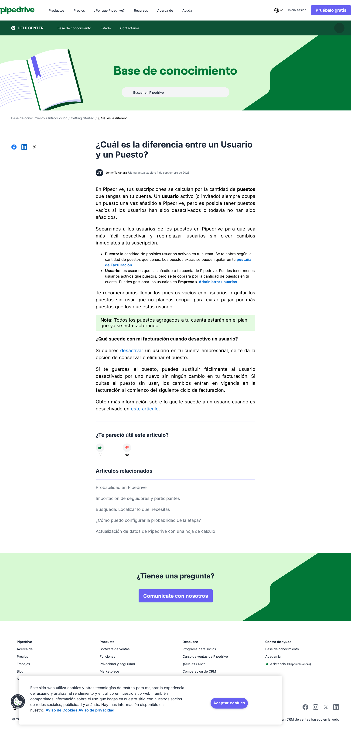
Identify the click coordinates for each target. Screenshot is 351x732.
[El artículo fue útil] (100, 447)
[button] (17, 701)
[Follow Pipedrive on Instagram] (315, 709)
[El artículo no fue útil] (127, 447)
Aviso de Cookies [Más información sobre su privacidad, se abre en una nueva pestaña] (61, 710)
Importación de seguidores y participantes (138, 498)
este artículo (145, 409)
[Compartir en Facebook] (14, 147)
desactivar (131, 350)
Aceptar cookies (229, 703)
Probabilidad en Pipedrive (121, 487)
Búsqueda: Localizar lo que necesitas (133, 509)
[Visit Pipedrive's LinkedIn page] (336, 707)
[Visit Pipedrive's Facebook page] (305, 709)
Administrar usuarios (218, 281)
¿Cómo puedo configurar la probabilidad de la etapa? (148, 520)
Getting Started (82, 118)
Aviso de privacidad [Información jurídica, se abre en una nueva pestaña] (96, 710)
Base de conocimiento (28, 118)
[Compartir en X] (34, 147)
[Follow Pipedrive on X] (326, 709)
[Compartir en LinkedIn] (24, 147)
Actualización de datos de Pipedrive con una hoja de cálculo (155, 531)
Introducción (57, 118)
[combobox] (267, 10)
